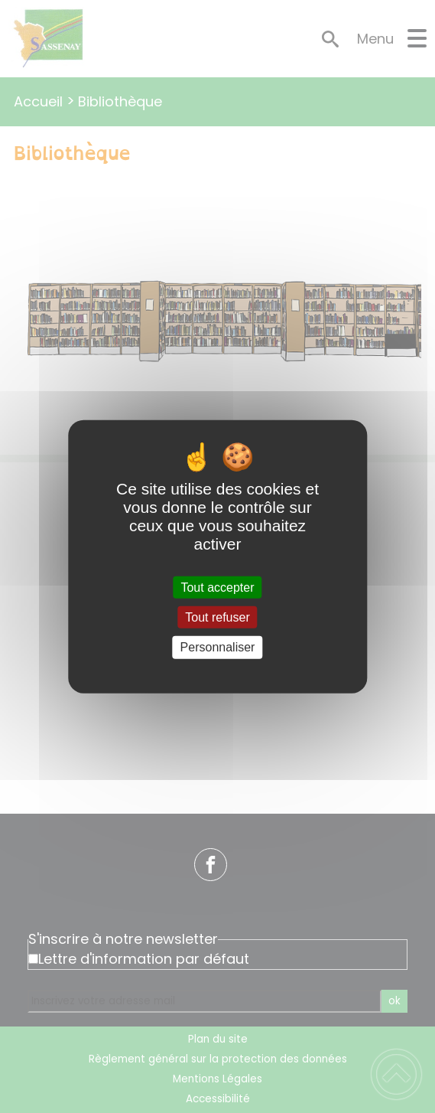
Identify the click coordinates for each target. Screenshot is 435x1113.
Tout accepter (217, 587)
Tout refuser (217, 617)
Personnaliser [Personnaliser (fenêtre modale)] (217, 647)
